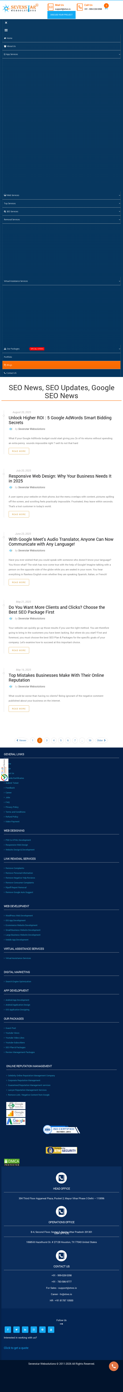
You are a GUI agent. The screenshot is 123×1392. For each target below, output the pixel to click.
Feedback (9, 784)
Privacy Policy (11, 803)
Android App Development (16, 996)
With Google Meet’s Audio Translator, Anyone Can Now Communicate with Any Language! (57, 540)
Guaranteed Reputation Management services (28, 1081)
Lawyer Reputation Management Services (26, 1086)
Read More (19, 450)
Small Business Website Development (22, 926)
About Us (9, 769)
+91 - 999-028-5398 (95, 8)
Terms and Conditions (14, 808)
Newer (21, 737)
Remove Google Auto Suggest (18, 888)
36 (90, 737)
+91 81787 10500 (64, 1297)
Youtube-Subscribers (14, 1039)
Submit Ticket (11, 779)
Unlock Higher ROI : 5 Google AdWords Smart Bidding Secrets (56, 419)
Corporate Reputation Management (23, 1076)
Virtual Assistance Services (17, 954)
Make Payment (12, 818)
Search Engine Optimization (17, 978)
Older (101, 737)
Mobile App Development (16, 936)
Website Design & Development (19, 846)
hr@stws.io (66, 1290)
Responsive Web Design (16, 841)
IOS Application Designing (16, 1006)
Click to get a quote (16, 1344)
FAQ (7, 798)
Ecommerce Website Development (20, 921)
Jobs (7, 794)
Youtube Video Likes (14, 1034)
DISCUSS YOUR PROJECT (60, 15)
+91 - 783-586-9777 (62, 1278)
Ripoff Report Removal (15, 884)
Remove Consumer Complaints (19, 879)
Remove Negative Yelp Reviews (19, 874)
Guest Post (10, 1024)
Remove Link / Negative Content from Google (27, 1091)
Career (8, 789)
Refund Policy (11, 813)
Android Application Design (17, 1001)
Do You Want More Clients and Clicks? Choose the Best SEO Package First (58, 607)
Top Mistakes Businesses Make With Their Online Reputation (53, 674)
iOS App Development (15, 917)
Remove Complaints (14, 864)
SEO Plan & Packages (14, 1044)
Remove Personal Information (18, 869)
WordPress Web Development (18, 912)
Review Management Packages (19, 1048)
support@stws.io (63, 8)
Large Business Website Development (22, 931)
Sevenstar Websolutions (31, 428)
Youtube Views (11, 1029)
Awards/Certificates (14, 774)
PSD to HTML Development (17, 836)
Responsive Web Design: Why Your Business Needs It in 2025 (58, 477)
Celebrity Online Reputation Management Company (30, 1072)
